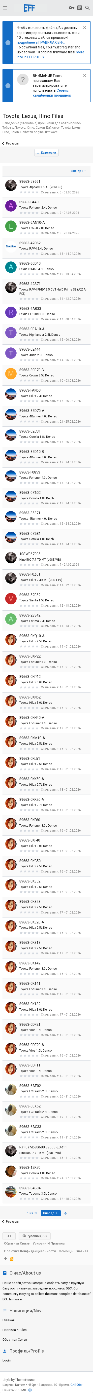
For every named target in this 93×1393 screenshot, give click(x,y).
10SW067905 (29, 554)
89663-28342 (29, 615)
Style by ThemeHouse (18, 1380)
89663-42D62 (30, 243)
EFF (9, 1236)
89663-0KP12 (30, 677)
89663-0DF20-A (31, 1045)
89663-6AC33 (30, 1127)
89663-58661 (29, 181)
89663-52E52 (29, 595)
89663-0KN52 (30, 697)
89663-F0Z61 (29, 574)
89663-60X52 (30, 1106)
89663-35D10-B (31, 452)
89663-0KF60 (29, 820)
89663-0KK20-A (31, 800)
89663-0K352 (29, 881)
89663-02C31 (30, 431)
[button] (5, 8)
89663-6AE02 (30, 1086)
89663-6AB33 (30, 309)
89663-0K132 (29, 1004)
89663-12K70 (29, 1168)
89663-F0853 (29, 472)
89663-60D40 (30, 263)
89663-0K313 (29, 943)
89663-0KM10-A (32, 738)
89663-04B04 (30, 1188)
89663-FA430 (29, 202)
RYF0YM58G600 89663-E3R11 (43, 1147)
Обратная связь (14, 1339)
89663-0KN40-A (31, 718)
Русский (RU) (35, 1236)
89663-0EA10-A (32, 329)
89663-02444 (29, 349)
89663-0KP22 (30, 656)
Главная (8, 1320)
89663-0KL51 (29, 759)
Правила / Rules (14, 1330)
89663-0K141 (29, 984)
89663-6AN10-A (32, 222)
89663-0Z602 (30, 493)
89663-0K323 (29, 902)
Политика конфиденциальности (30, 1251)
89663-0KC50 (30, 861)
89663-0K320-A (31, 922)
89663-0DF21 (29, 1024)
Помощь (66, 1251)
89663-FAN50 (30, 390)
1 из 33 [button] (32, 1213)
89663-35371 (29, 513)
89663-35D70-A (31, 411)
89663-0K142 (29, 963)
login (6, 1360)
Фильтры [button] (77, 171)
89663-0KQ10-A (32, 636)
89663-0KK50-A (31, 779)
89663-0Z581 (30, 534)
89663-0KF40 (29, 840)
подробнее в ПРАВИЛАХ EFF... (41, 42)
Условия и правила (48, 1243)
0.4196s (76, 1385)
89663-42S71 (30, 284)
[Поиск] (88, 8)
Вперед (50, 1213)
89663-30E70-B (31, 370)
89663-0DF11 (29, 1065)
